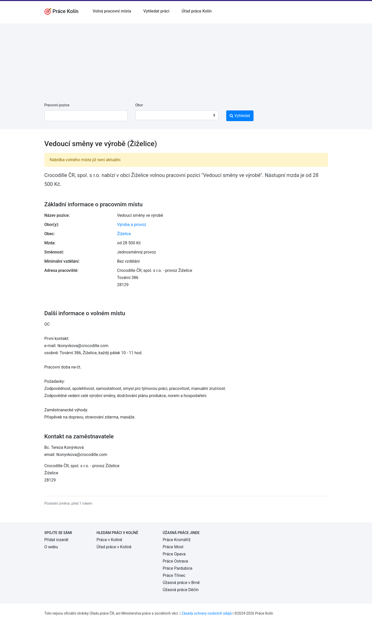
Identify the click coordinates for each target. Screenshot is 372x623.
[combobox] (177, 115)
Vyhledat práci (156, 11)
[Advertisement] (186, 59)
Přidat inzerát (56, 539)
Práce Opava (174, 554)
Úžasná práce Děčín (181, 589)
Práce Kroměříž (176, 539)
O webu (51, 546)
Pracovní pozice (56, 105)
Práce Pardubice (177, 568)
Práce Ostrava (175, 561)
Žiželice (124, 233)
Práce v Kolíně (109, 539)
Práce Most (173, 546)
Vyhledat (240, 115)
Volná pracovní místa (112, 11)
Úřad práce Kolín (197, 11)
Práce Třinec (174, 575)
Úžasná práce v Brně (181, 582)
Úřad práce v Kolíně (114, 546)
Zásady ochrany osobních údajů (207, 613)
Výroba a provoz (131, 224)
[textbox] (146, 115)
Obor (139, 105)
